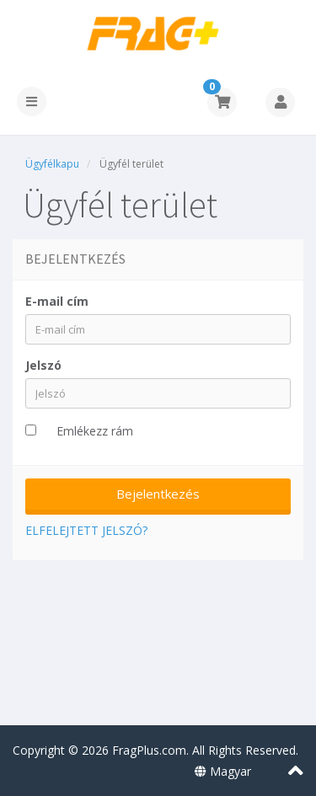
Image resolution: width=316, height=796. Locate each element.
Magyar (223, 771)
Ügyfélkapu (52, 164)
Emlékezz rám (94, 431)
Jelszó (43, 365)
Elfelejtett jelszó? (86, 530)
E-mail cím (56, 301)
